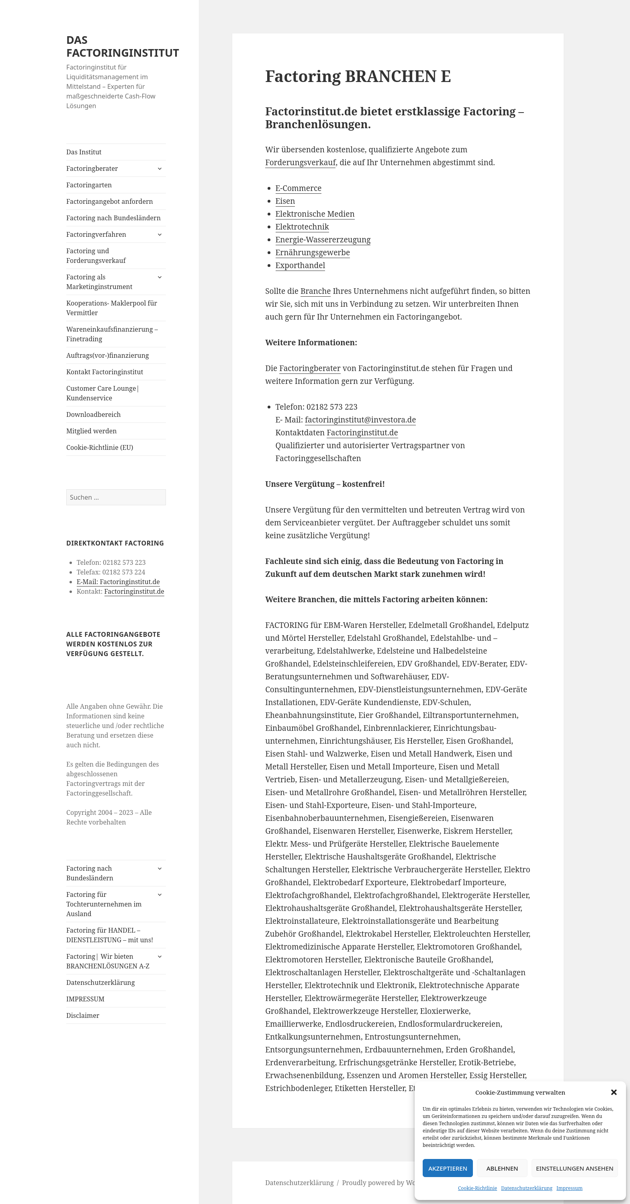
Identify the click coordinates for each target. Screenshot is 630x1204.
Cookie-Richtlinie (477, 1188)
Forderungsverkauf (300, 162)
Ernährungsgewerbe (313, 252)
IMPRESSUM (85, 999)
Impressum (569, 1188)
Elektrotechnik (302, 227)
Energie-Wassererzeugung (323, 239)
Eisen (285, 201)
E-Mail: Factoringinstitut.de (118, 581)
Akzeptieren (447, 1168)
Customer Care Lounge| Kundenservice (102, 393)
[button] (614, 1092)
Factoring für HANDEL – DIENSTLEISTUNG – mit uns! (109, 935)
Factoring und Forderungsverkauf (96, 255)
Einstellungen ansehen (575, 1168)
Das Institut (84, 152)
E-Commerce (299, 188)
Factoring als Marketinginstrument (99, 282)
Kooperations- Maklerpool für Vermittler (111, 308)
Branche (316, 291)
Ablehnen (502, 1168)
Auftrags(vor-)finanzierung (107, 355)
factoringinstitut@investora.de (360, 419)
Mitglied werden (91, 431)
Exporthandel (300, 265)
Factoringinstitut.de (134, 591)
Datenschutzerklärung (526, 1188)
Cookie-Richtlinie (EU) (99, 447)
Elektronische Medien (315, 214)
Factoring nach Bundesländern (113, 217)
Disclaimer (82, 1015)
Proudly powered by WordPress (390, 1182)
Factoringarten (89, 184)
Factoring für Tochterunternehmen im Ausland (104, 904)
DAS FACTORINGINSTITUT (122, 46)
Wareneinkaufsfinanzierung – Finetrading (112, 334)
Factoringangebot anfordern (109, 201)
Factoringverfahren (96, 234)
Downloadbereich (93, 414)
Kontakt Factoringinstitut (104, 371)
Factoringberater (92, 168)
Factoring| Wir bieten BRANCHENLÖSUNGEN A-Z (107, 961)
